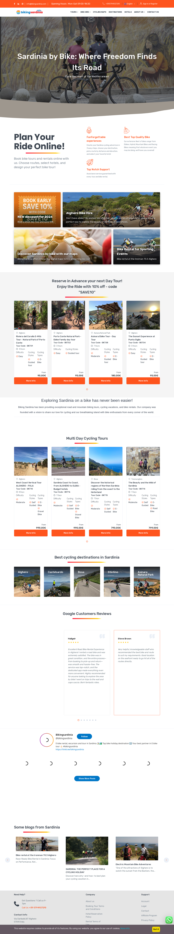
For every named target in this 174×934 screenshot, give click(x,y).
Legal (143, 874)
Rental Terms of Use (93, 891)
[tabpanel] (31, 342)
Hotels (128, 12)
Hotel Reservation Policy (94, 883)
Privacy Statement (94, 897)
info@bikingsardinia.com (36, 4)
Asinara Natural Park (146, 573)
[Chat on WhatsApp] (169, 919)
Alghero (23, 572)
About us (139, 12)
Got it (156, 929)
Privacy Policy (147, 888)
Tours (74, 12)
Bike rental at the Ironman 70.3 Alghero (36, 823)
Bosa (81, 572)
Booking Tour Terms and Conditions (95, 875)
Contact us (153, 12)
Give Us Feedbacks (94, 902)
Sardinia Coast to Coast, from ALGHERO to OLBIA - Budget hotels (67, 485)
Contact (145, 879)
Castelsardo (55, 572)
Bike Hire (85, 12)
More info (125, 928)
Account (145, 869)
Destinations (115, 12)
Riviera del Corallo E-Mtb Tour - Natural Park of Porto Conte (30, 339)
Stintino (113, 572)
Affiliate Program (149, 883)
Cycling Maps (99, 12)
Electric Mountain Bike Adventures (133, 832)
